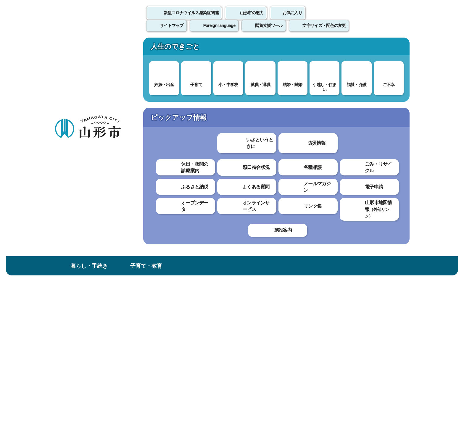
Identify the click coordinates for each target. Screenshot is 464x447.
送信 (267, 264)
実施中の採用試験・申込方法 (86, 160)
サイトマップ (296, 309)
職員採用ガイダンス (82, 234)
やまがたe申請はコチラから (85, 178)
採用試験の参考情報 (82, 210)
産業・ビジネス (317, 48)
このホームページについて (87, 309)
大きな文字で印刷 (383, 171)
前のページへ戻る (340, 291)
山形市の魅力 (252, 19)
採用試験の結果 (78, 222)
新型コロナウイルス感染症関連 (191, 19)
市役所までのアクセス (125, 398)
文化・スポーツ (260, 48)
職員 (145, 99)
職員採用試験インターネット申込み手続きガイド (86, 195)
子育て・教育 (146, 48)
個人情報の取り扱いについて (164, 309)
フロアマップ (75, 398)
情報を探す (124, 77)
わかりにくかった (205, 230)
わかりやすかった (157, 230)
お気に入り (292, 19)
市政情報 (375, 48)
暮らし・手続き (89, 48)
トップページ (99, 99)
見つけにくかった (205, 251)
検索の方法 (344, 77)
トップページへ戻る (390, 291)
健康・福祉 (203, 48)
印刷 (340, 171)
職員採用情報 (168, 99)
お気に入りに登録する (384, 113)
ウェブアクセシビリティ (238, 309)
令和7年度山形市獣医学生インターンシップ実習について (197, 184)
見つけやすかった (157, 251)
